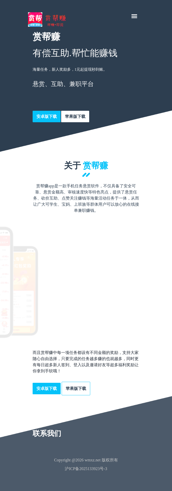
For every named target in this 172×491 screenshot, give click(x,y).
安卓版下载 (46, 116)
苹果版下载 (75, 116)
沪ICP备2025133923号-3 (86, 469)
